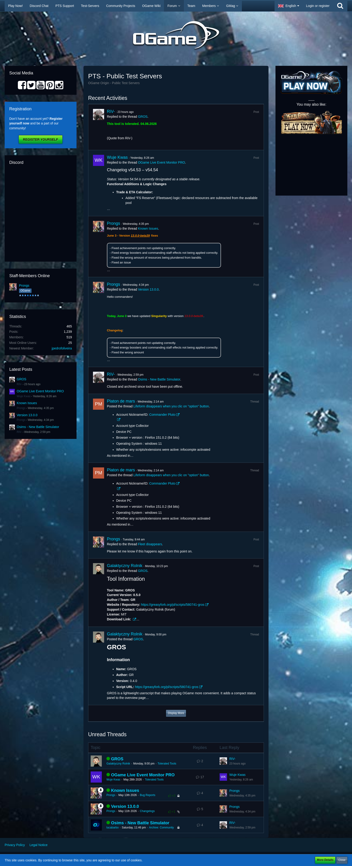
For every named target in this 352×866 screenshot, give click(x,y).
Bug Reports (147, 795)
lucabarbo (112, 827)
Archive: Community (161, 827)
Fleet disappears (150, 544)
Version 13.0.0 (27, 415)
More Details (325, 860)
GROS (21, 379)
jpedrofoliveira (62, 348)
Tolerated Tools (167, 763)
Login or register (318, 6)
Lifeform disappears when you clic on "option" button (171, 406)
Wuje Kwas (24, 396)
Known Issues (27, 403)
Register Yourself (40, 139)
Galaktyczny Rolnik (124, 565)
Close (342, 860)
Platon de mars (121, 401)
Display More (176, 713)
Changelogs (147, 811)
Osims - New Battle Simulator (38, 427)
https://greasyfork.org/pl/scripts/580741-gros (172, 604)
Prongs (24, 285)
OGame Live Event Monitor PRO (40, 391)
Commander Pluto (162, 414)
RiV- (19, 384)
